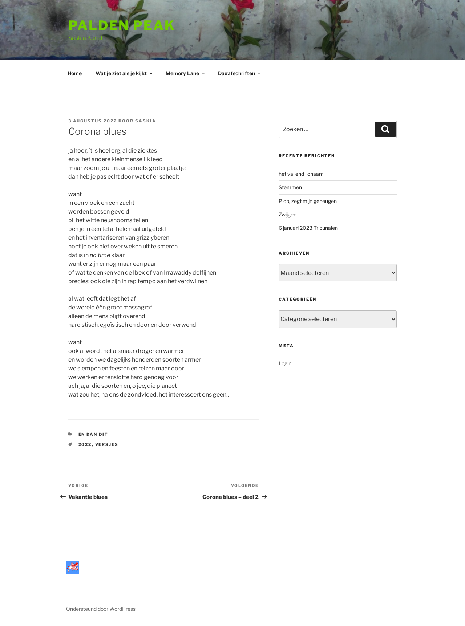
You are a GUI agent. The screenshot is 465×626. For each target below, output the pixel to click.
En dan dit (93, 434)
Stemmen (290, 187)
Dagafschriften (240, 73)
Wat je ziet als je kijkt (125, 73)
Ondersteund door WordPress (101, 609)
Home (75, 73)
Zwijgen (287, 214)
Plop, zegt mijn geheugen (308, 201)
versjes (107, 444)
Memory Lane (186, 73)
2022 (85, 444)
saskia (145, 120)
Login (285, 363)
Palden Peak (121, 25)
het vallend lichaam (301, 174)
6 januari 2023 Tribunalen (308, 228)
